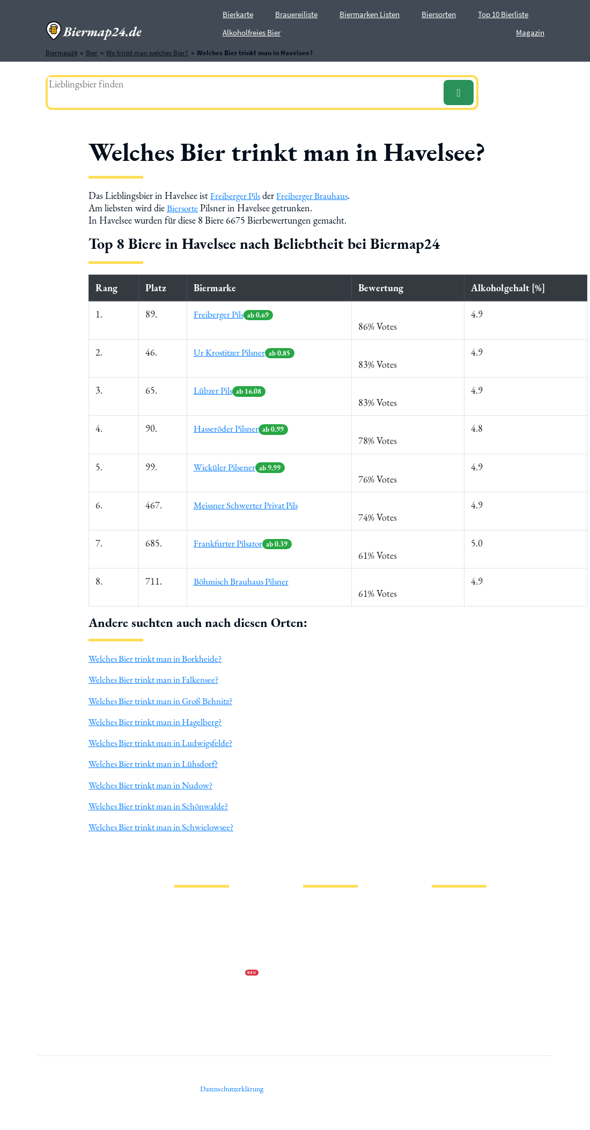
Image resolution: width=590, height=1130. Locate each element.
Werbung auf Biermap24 (209, 973)
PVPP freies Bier (326, 973)
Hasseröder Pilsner (241, 428)
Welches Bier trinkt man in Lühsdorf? (157, 763)
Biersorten (439, 14)
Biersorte (183, 208)
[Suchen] (459, 92)
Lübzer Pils (229, 390)
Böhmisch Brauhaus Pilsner (241, 581)
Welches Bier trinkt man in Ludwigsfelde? (165, 742)
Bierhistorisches (326, 990)
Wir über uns (192, 956)
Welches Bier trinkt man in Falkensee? (157, 679)
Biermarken (320, 938)
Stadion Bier (321, 956)
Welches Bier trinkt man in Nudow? (154, 784)
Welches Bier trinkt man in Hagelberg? (159, 721)
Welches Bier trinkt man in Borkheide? (159, 658)
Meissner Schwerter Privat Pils (247, 504)
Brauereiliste (296, 14)
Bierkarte (238, 14)
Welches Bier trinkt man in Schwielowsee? (165, 826)
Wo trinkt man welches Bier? (344, 1007)
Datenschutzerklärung (206, 938)
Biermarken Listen (370, 14)
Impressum (190, 921)
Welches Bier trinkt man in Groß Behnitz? (166, 700)
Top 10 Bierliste (503, 14)
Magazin (530, 32)
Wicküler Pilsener (238, 466)
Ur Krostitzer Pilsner (245, 352)
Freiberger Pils (236, 195)
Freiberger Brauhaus (315, 195)
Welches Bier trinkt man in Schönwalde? (162, 805)
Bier (309, 904)
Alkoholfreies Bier (252, 32)
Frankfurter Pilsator (243, 543)
